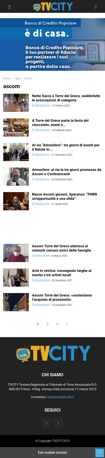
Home (6, 78)
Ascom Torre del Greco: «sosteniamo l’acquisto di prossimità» (62, 297)
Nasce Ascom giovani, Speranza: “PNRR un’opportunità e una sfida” (64, 196)
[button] (9, 6)
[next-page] (67, 324)
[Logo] (52, 362)
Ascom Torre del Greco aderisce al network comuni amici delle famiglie (61, 248)
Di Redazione (40, 105)
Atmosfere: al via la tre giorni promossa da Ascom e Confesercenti (66, 171)
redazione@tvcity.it (60, 397)
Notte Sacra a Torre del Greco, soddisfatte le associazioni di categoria (66, 98)
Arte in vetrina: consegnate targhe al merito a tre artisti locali (61, 272)
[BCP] (52, 44)
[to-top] (99, 451)
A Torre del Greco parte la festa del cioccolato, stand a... (60, 122)
